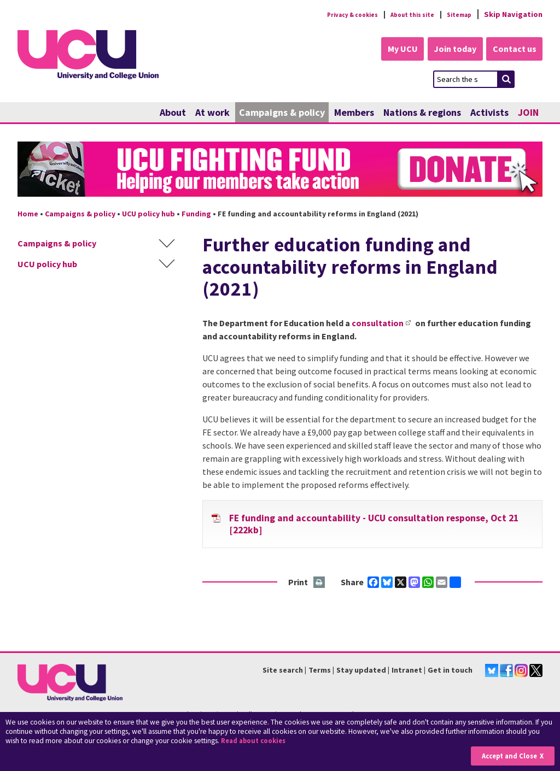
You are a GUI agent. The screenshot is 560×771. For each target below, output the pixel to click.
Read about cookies (257, 740)
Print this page (319, 584)
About (173, 113)
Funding (196, 215)
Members (354, 113)
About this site (401, 14)
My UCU (389, 50)
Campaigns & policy (282, 113)
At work (212, 113)
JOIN (528, 113)
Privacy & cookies (328, 14)
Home (28, 215)
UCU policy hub (148, 215)
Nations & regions (422, 113)
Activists (489, 113)
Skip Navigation (513, 14)
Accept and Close (506, 755)
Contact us (513, 50)
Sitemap (455, 14)
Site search (282, 671)
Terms (319, 671)
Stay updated (361, 671)
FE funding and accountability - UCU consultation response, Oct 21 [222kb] (373, 525)
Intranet (407, 671)
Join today (447, 50)
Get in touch (450, 671)
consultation (378, 324)
